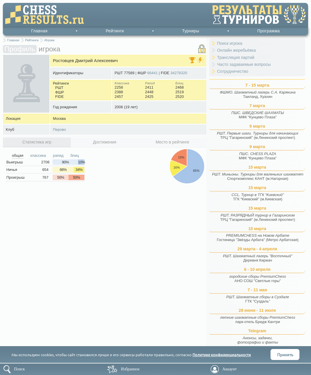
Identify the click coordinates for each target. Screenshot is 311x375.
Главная (39, 31)
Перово (59, 129)
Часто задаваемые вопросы (244, 64)
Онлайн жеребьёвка (236, 50)
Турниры (190, 31)
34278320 (179, 73)
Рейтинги (115, 31)
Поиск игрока (229, 43)
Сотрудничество (232, 71)
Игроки (49, 40)
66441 (152, 73)
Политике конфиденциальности (221, 354)
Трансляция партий (235, 57)
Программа (268, 31)
